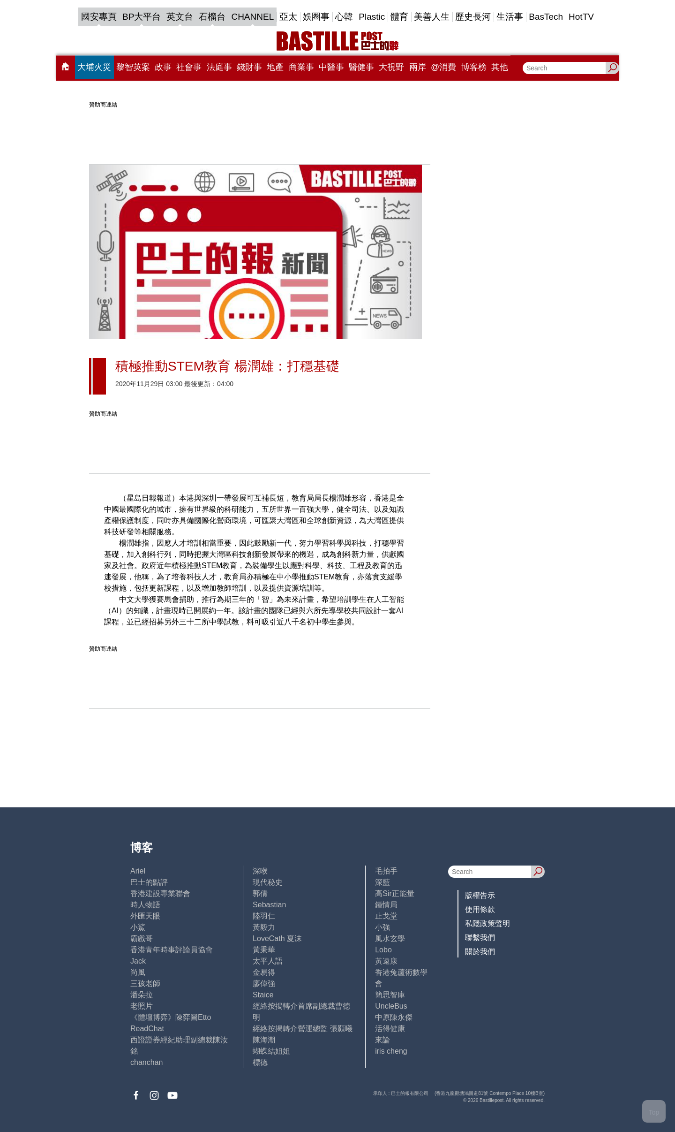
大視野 (391, 67)
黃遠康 (386, 961)
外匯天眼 (145, 916)
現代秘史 (268, 882)
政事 (163, 67)
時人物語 (145, 905)
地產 (275, 67)
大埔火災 (94, 67)
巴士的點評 (149, 882)
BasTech (546, 17)
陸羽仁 (264, 916)
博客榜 (474, 67)
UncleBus (391, 1006)
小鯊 (137, 927)
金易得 (264, 972)
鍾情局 (386, 905)
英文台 (179, 17)
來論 (382, 1040)
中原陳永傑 (393, 1017)
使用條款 (480, 909)
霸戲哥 (141, 938)
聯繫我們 (480, 938)
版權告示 (480, 895)
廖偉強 (264, 984)
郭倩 (260, 893)
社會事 (189, 67)
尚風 (137, 972)
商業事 (301, 67)
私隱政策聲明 (487, 923)
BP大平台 (141, 17)
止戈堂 (386, 916)
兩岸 (417, 67)
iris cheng (391, 1051)
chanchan (146, 1062)
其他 (499, 67)
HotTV (581, 17)
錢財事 (249, 67)
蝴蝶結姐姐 (271, 1051)
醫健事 (361, 67)
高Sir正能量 (394, 893)
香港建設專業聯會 (160, 893)
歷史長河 (473, 17)
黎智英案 (133, 67)
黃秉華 (264, 950)
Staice (263, 995)
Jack (138, 961)
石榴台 (212, 17)
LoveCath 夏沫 (277, 938)
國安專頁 (99, 17)
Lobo (383, 950)
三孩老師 (145, 984)
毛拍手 (386, 871)
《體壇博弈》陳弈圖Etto (170, 1017)
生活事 (509, 17)
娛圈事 (316, 17)
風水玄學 (390, 938)
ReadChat (147, 1029)
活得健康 (390, 1029)
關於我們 (480, 952)
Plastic (372, 17)
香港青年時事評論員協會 (171, 950)
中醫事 (331, 67)
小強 (382, 927)
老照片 (141, 1006)
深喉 (260, 871)
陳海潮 (264, 1040)
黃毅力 (264, 927)
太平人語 (268, 961)
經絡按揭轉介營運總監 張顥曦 (302, 1029)
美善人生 (432, 17)
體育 (399, 17)
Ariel (137, 871)
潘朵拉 (141, 995)
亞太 (288, 17)
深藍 (382, 882)
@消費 (443, 67)
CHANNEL (252, 17)
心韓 (344, 17)
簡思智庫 (390, 995)
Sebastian (269, 905)
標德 (260, 1062)
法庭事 (219, 67)
